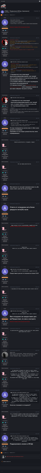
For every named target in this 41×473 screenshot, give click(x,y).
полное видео (35, 23)
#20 (38, 433)
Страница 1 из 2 (12, 452)
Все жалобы (18, 12)
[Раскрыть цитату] (11, 97)
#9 (38, 203)
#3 (38, 59)
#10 (38, 223)
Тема (2, 471)
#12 (38, 267)
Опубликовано (15, 18)
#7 (38, 162)
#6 (38, 140)
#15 (38, 328)
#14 (38, 308)
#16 (38, 350)
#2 (38, 37)
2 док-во (27, 23)
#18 (38, 390)
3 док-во (30, 23)
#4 (38, 95)
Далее (5, 452)
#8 (38, 183)
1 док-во (24, 23)
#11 (38, 245)
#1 (38, 18)
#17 (38, 368)
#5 (38, 118)
